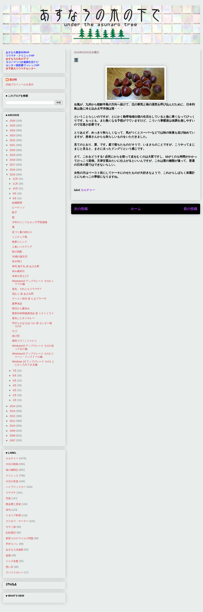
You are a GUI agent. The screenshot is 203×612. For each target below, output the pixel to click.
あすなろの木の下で (17, 58)
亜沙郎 (13, 79)
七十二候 (11, 526)
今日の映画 (12, 464)
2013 (13, 411)
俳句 (8, 509)
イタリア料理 (13, 515)
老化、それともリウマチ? (26, 288)
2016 (13, 169)
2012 (13, 416)
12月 (16, 178)
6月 (15, 375)
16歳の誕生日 (19, 256)
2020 (13, 150)
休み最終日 (18, 271)
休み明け (17, 261)
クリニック (12, 475)
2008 (13, 435)
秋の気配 (17, 251)
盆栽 (8, 555)
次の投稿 (81, 209)
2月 (15, 395)
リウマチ (11, 492)
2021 (13, 145)
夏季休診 (17, 303)
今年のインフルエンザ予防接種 (29, 222)
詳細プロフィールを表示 (19, 84)
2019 (13, 154)
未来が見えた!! (20, 276)
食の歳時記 (12, 469)
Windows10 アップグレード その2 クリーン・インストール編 (33, 355)
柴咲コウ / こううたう (24, 340)
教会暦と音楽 (13, 504)
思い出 (9, 566)
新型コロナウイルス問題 (19, 538)
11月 (16, 183)
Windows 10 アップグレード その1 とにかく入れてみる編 (33, 363)
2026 (13, 120)
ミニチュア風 (19, 236)
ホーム (136, 209)
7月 (15, 370)
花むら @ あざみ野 (23, 293)
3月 (15, 390)
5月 (15, 380)
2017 (13, 164)
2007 (13, 440)
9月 (15, 193)
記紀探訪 (11, 532)
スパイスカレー (14, 572)
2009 (13, 430)
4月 (15, 385)
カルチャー (88, 190)
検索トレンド (19, 241)
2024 (13, 130)
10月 (16, 188)
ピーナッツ (18, 207)
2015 (13, 174)
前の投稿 (190, 209)
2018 (13, 159)
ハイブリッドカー (16, 486)
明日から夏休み (21, 308)
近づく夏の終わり (22, 232)
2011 (13, 420)
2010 (13, 425)
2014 (13, 406)
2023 (13, 135)
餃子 (14, 212)
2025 (13, 125)
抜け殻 (16, 335)
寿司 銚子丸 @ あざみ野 (25, 266)
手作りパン (12, 543)
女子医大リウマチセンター (21, 68)
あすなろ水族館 (14, 549)
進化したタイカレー (23, 318)
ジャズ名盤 (12, 561)
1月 (15, 400)
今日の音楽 (12, 481)
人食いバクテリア (22, 246)
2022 (13, 140)
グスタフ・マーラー (17, 521)
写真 (8, 498)
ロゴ (14, 331)
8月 (15, 198)
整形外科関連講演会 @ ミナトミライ (33, 313)
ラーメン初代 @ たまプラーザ (29, 298)
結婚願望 (17, 202)
